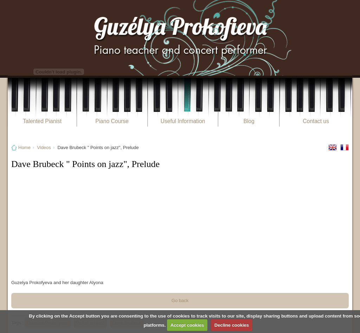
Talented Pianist (42, 121)
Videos (44, 147)
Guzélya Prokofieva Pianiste (180, 38)
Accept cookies (187, 325)
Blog (248, 121)
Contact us (316, 121)
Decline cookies (231, 325)
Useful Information (183, 121)
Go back (180, 300)
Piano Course (111, 121)
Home (24, 147)
